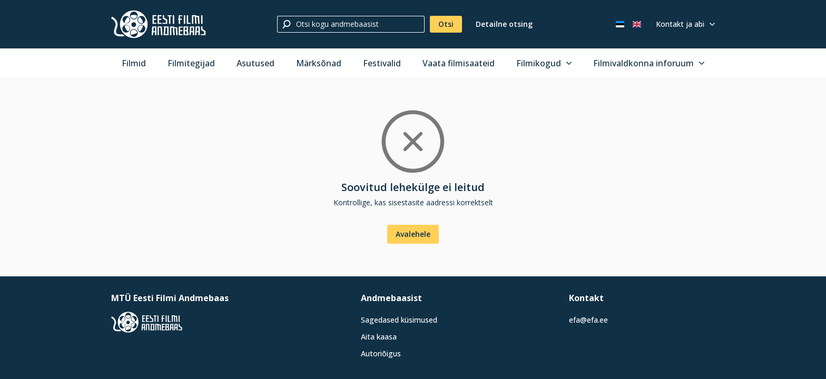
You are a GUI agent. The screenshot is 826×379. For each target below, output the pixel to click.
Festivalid (382, 63)
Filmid (134, 63)
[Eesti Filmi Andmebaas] (158, 24)
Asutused (255, 63)
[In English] (636, 24)
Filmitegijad (191, 63)
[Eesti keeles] (620, 24)
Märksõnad (318, 63)
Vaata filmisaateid (458, 63)
